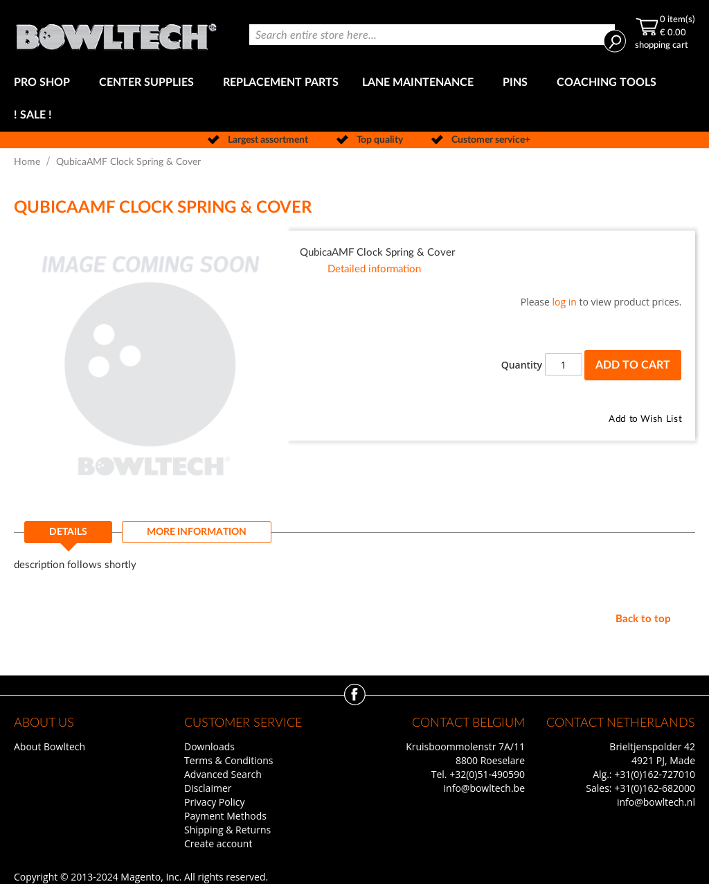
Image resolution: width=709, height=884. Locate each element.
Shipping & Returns (227, 829)
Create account (218, 843)
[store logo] (116, 33)
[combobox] (432, 34)
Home (27, 162)
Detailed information (374, 269)
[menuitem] (45, 83)
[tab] (68, 536)
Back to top (643, 619)
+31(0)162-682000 (654, 788)
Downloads (209, 746)
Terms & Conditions (228, 760)
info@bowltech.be (484, 788)
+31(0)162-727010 (654, 774)
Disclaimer (207, 788)
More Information (196, 532)
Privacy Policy (214, 801)
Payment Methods (225, 815)
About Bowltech (49, 746)
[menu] (354, 99)
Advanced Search (223, 774)
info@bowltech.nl (656, 801)
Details (68, 532)
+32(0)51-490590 (487, 774)
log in (565, 301)
